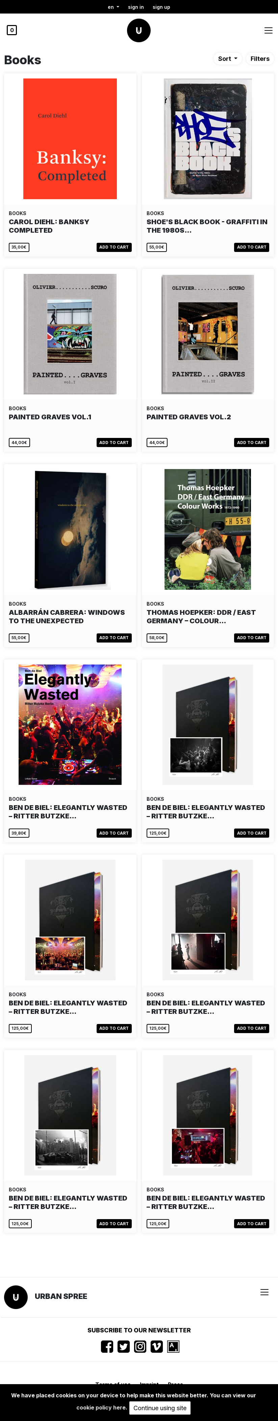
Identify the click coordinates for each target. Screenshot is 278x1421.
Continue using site (159, 1408)
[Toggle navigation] (268, 30)
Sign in (136, 7)
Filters (260, 58)
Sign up (161, 7)
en (111, 7)
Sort (225, 58)
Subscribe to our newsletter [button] (139, 1330)
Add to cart (114, 247)
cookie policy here (101, 1407)
